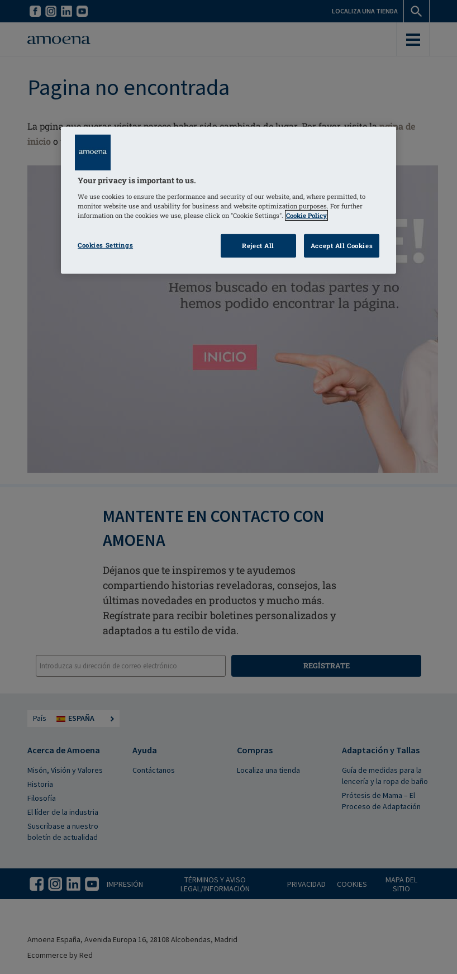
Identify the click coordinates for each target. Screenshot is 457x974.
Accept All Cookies (342, 245)
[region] (228, 200)
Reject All (258, 245)
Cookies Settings (105, 245)
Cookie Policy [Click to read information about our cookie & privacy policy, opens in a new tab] (306, 215)
